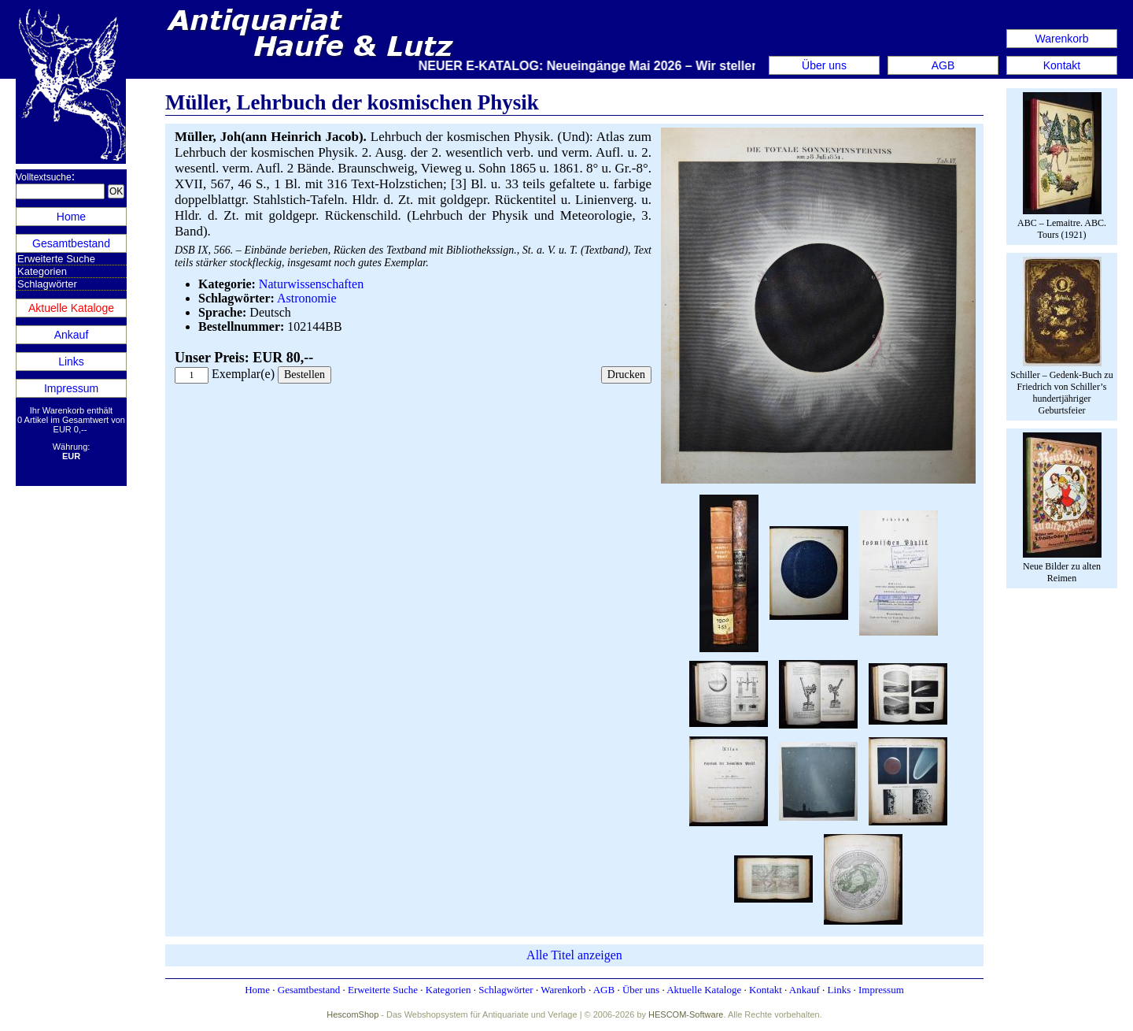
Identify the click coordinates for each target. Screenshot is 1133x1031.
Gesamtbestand (71, 243)
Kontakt (1061, 65)
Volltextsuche (44, 177)
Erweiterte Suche (56, 259)
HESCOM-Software (685, 1014)
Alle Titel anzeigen (574, 955)
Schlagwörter (47, 284)
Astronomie (307, 298)
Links (71, 361)
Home (71, 216)
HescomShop (352, 1014)
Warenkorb (1062, 38)
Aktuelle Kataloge (71, 308)
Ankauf (71, 334)
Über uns (824, 65)
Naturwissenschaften (311, 284)
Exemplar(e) (243, 373)
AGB (943, 65)
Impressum (71, 388)
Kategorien (42, 271)
